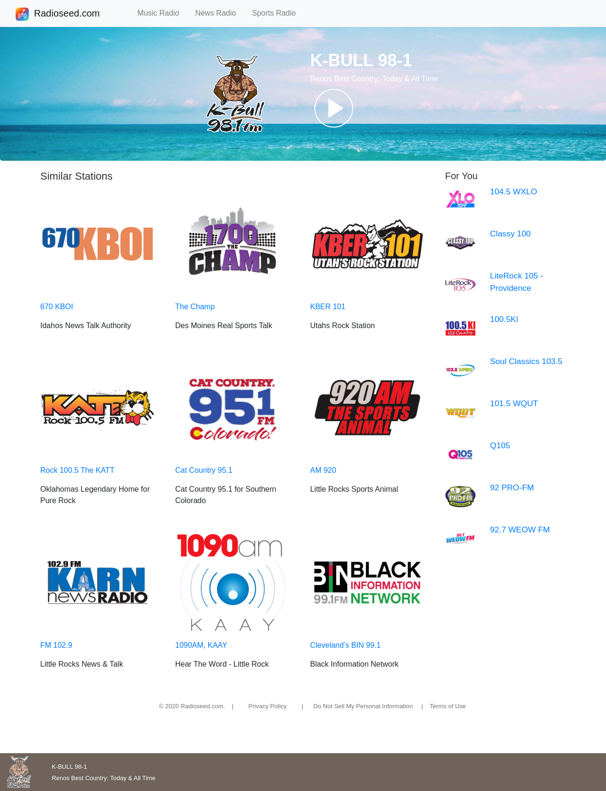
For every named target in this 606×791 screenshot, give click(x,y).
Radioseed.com (67, 14)
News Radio (219, 13)
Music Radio (162, 13)
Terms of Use (448, 706)
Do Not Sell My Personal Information (363, 706)
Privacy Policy (268, 706)
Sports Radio (278, 13)
